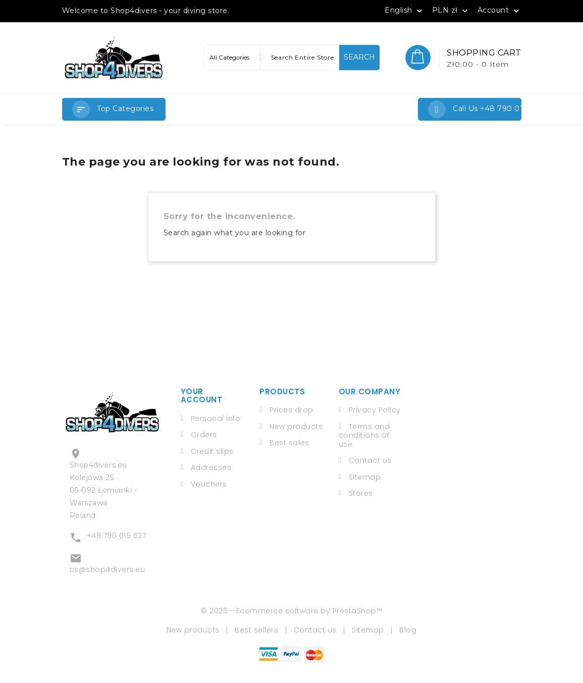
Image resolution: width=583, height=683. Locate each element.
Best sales (289, 443)
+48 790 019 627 (116, 536)
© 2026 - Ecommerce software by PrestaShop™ (291, 611)
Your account (202, 395)
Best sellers (256, 630)
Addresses (211, 467)
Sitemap (365, 477)
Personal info (216, 418)
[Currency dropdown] (451, 10)
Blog (407, 630)
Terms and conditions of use (364, 435)
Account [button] (499, 11)
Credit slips (212, 451)
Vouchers (209, 484)
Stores (361, 493)
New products (296, 427)
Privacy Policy (375, 410)
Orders (204, 435)
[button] (114, 109)
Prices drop (291, 410)
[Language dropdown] (405, 10)
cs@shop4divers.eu (107, 569)
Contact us (370, 460)
